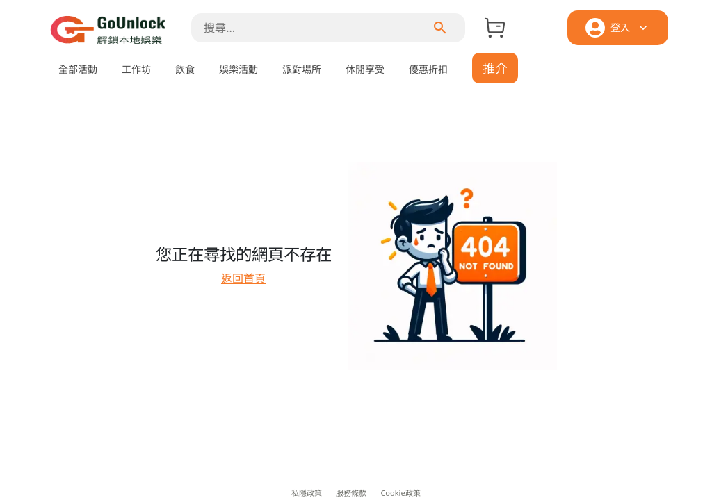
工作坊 (136, 69)
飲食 (185, 69)
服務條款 (351, 493)
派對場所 (301, 69)
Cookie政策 (400, 493)
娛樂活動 (238, 69)
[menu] (440, 28)
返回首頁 (243, 278)
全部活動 (77, 69)
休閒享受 (365, 69)
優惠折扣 (428, 69)
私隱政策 (306, 493)
